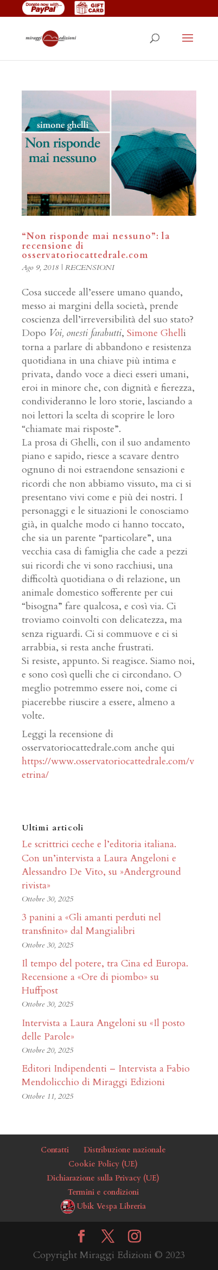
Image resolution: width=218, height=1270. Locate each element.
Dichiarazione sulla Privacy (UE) (103, 1178)
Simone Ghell (153, 333)
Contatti (55, 1150)
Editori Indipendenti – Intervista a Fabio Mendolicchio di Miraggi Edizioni (106, 1075)
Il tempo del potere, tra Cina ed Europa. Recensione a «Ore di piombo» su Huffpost (105, 977)
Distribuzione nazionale (125, 1150)
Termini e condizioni (103, 1192)
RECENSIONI (89, 267)
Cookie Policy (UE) (103, 1164)
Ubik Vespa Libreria (111, 1206)
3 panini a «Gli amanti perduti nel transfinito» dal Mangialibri (91, 924)
